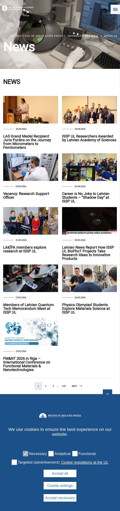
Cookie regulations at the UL (84, 462)
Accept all (60, 473)
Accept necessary (60, 498)
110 (64, 386)
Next (77, 386)
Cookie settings (60, 485)
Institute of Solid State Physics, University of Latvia (57, 36)
